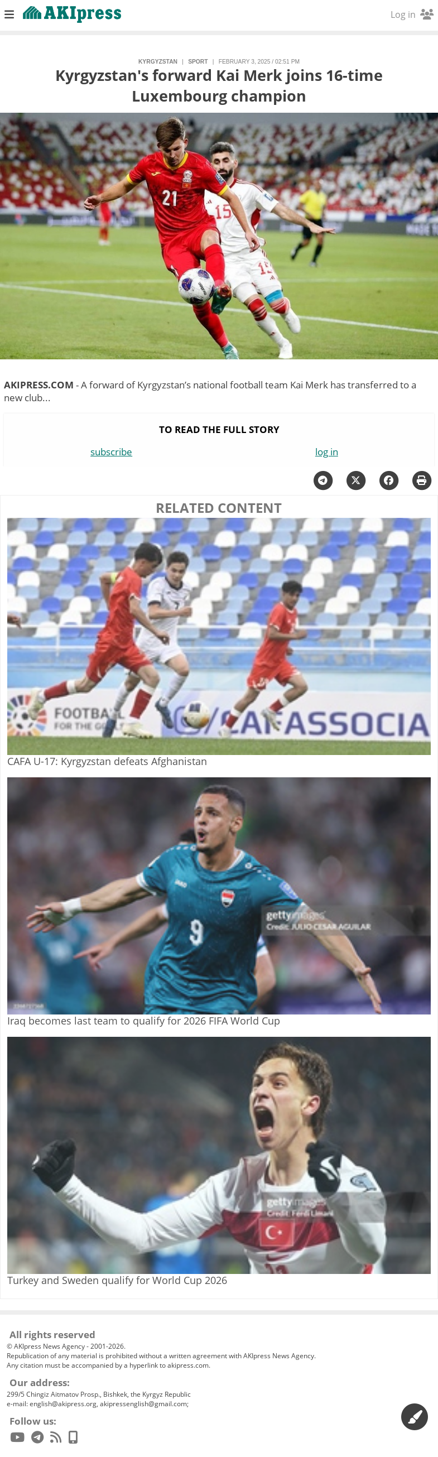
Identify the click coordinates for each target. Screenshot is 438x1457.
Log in (412, 14)
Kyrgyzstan (157, 62)
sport (198, 62)
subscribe (111, 451)
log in (326, 451)
